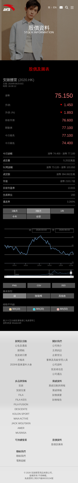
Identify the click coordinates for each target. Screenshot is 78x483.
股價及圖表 (57, 444)
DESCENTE (21, 409)
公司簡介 (57, 345)
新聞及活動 (21, 341)
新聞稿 (20, 350)
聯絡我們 (21, 451)
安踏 (21, 385)
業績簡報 (57, 390)
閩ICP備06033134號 (44, 478)
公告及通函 (21, 345)
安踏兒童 (21, 390)
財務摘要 (57, 395)
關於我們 (57, 341)
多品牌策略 (21, 381)
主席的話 (57, 350)
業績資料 (57, 381)
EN (54, 7)
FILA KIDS (21, 399)
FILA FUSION (21, 404)
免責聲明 (29, 478)
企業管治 (57, 355)
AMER (21, 428)
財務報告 (57, 399)
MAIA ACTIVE (21, 418)
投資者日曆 (21, 355)
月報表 (20, 360)
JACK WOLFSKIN (21, 423)
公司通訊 (57, 374)
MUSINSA (21, 433)
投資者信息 (57, 369)
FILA (20, 395)
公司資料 (57, 364)
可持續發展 (21, 440)
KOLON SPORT (21, 414)
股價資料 (57, 440)
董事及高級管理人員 (57, 360)
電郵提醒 (21, 460)
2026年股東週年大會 (21, 364)
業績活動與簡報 (57, 385)
